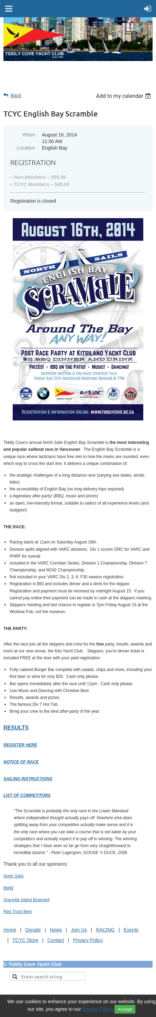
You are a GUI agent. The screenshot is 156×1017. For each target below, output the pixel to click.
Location (26, 148)
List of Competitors (27, 795)
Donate (33, 930)
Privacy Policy (88, 940)
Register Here (20, 745)
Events (131, 930)
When (28, 135)
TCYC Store (25, 940)
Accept (125, 1009)
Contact (55, 940)
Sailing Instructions (27, 778)
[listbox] (124, 96)
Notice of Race (21, 762)
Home (9, 930)
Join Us (79, 930)
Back (16, 95)
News (56, 930)
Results (16, 728)
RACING (105, 930)
